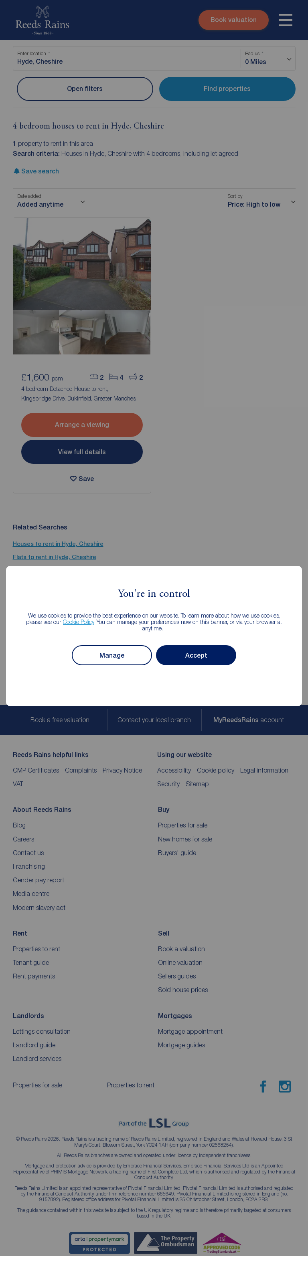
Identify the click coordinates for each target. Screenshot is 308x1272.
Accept (196, 655)
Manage (111, 655)
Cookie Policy (78, 621)
